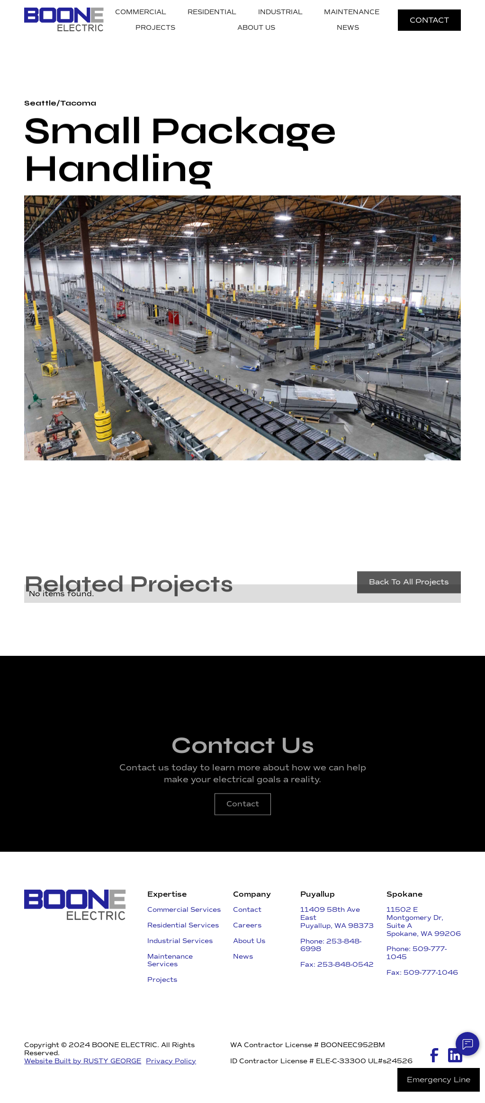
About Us (249, 941)
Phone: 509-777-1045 (416, 953)
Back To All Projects (409, 590)
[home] (64, 20)
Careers (247, 925)
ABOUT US (256, 28)
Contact (242, 812)
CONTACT (429, 20)
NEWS (348, 28)
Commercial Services (184, 910)
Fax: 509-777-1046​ (422, 973)
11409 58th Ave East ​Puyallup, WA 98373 (337, 918)
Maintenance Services (170, 961)
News (243, 957)
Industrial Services (180, 941)
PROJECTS (155, 28)
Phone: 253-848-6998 (330, 945)
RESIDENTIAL (212, 12)
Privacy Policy (171, 1061)
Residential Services (183, 925)
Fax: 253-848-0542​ (337, 965)
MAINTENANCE (351, 12)
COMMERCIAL (140, 12)
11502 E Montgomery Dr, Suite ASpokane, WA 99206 (423, 921)
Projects (162, 980)
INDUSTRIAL (280, 12)
